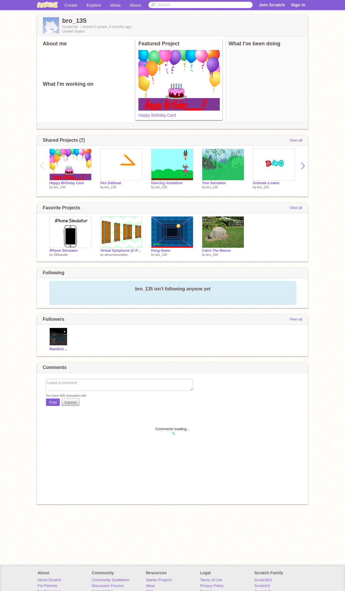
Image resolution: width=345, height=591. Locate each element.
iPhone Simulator (63, 251)
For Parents (47, 585)
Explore (93, 5)
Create (70, 5)
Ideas (115, 5)
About (135, 5)
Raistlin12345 (59, 349)
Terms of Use (211, 580)
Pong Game (160, 251)
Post (53, 402)
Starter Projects (159, 580)
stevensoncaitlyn (116, 254)
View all (295, 140)
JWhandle (61, 254)
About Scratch (49, 580)
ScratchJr (262, 585)
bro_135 (59, 187)
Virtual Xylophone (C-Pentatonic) (121, 251)
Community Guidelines (110, 580)
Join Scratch (272, 4)
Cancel (70, 402)
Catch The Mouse (216, 251)
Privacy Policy (212, 585)
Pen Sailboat (110, 183)
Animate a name (266, 183)
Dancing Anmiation (167, 183)
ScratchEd (263, 580)
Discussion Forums (108, 585)
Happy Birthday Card (157, 115)
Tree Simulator (214, 183)
